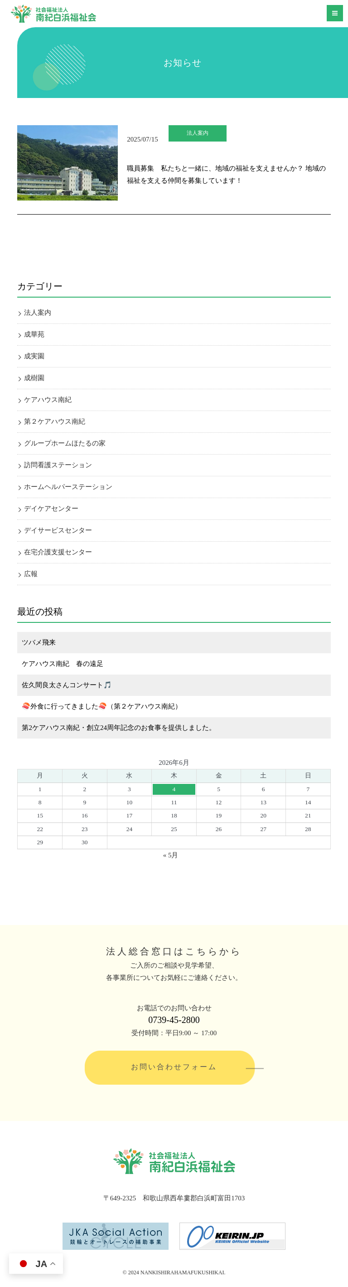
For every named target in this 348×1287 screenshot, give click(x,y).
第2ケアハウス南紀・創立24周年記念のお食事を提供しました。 (119, 727)
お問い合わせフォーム (174, 1067)
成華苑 (34, 334)
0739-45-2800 (173, 1020)
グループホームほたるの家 (65, 443)
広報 (31, 573)
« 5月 (171, 855)
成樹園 (34, 378)
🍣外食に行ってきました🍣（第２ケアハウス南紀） (102, 706)
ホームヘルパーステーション (68, 486)
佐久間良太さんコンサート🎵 (67, 685)
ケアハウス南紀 (48, 399)
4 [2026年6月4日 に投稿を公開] (174, 789)
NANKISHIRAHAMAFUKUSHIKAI (182, 1272)
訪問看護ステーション (58, 465)
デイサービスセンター (58, 530)
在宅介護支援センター (58, 552)
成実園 (34, 356)
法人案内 (197, 133)
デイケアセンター (51, 508)
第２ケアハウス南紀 (54, 421)
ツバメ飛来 (39, 642)
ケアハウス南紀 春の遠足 (62, 663)
